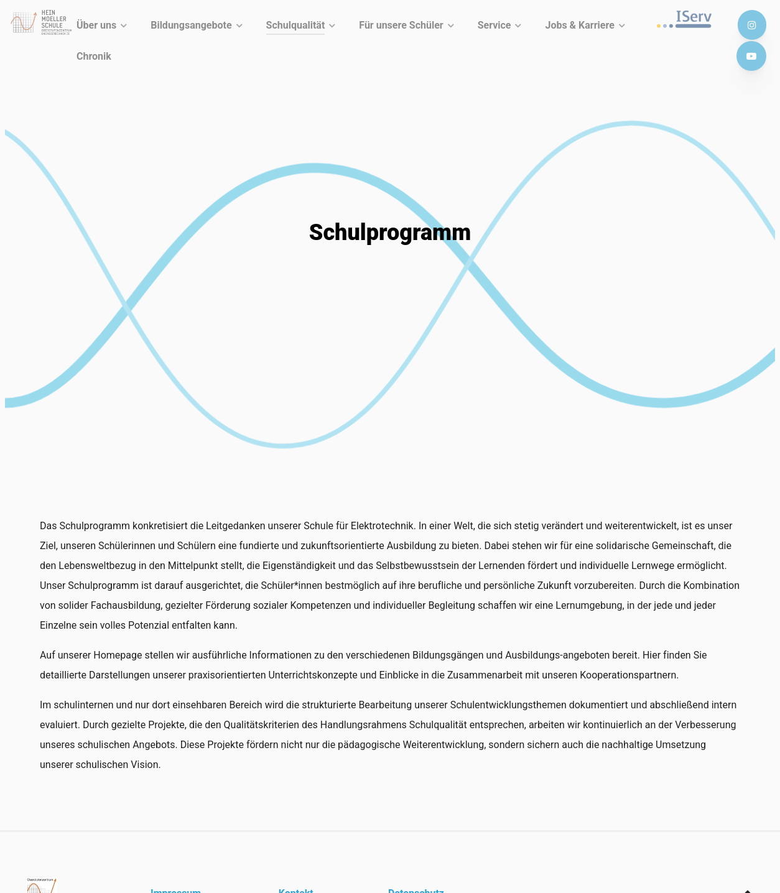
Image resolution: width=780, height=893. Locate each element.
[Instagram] (751, 25)
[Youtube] (751, 56)
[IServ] (687, 19)
